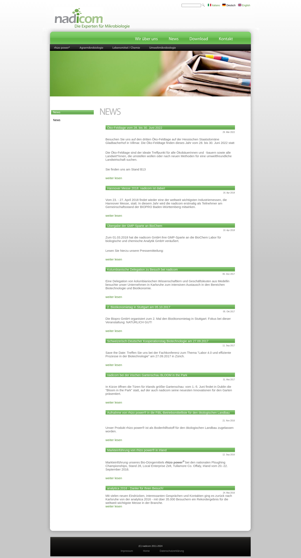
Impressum (127, 550)
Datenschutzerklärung (172, 550)
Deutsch (228, 5)
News (56, 120)
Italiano (214, 5)
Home (146, 550)
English (244, 5)
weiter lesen (114, 178)
